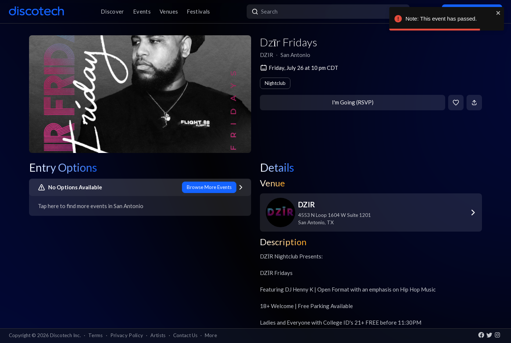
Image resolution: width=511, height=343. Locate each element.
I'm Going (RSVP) (353, 102)
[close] (498, 13)
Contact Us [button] (185, 335)
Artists (157, 335)
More (211, 335)
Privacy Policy (126, 335)
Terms (95, 335)
